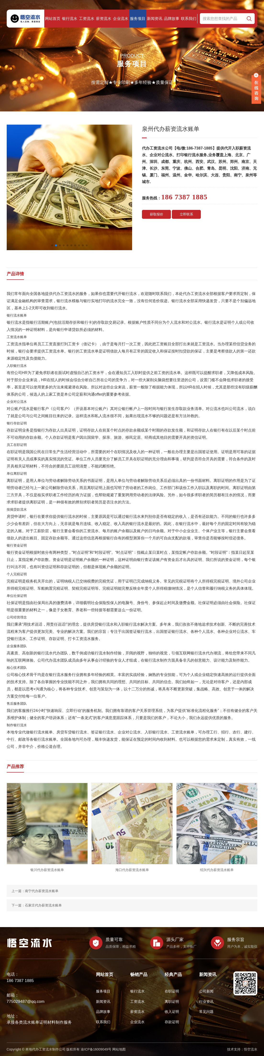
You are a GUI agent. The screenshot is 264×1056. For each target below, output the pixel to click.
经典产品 (173, 974)
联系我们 (188, 19)
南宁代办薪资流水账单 (41, 891)
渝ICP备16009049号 (96, 1049)
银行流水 (69, 19)
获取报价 (156, 214)
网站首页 (52, 19)
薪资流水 (103, 19)
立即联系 (186, 214)
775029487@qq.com (26, 1001)
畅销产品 (138, 974)
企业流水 (120, 19)
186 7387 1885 (20, 980)
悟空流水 (250, 1049)
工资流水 (86, 19)
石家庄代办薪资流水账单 (43, 905)
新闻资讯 (154, 19)
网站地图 (119, 1049)
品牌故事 (171, 19)
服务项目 (137, 19)
